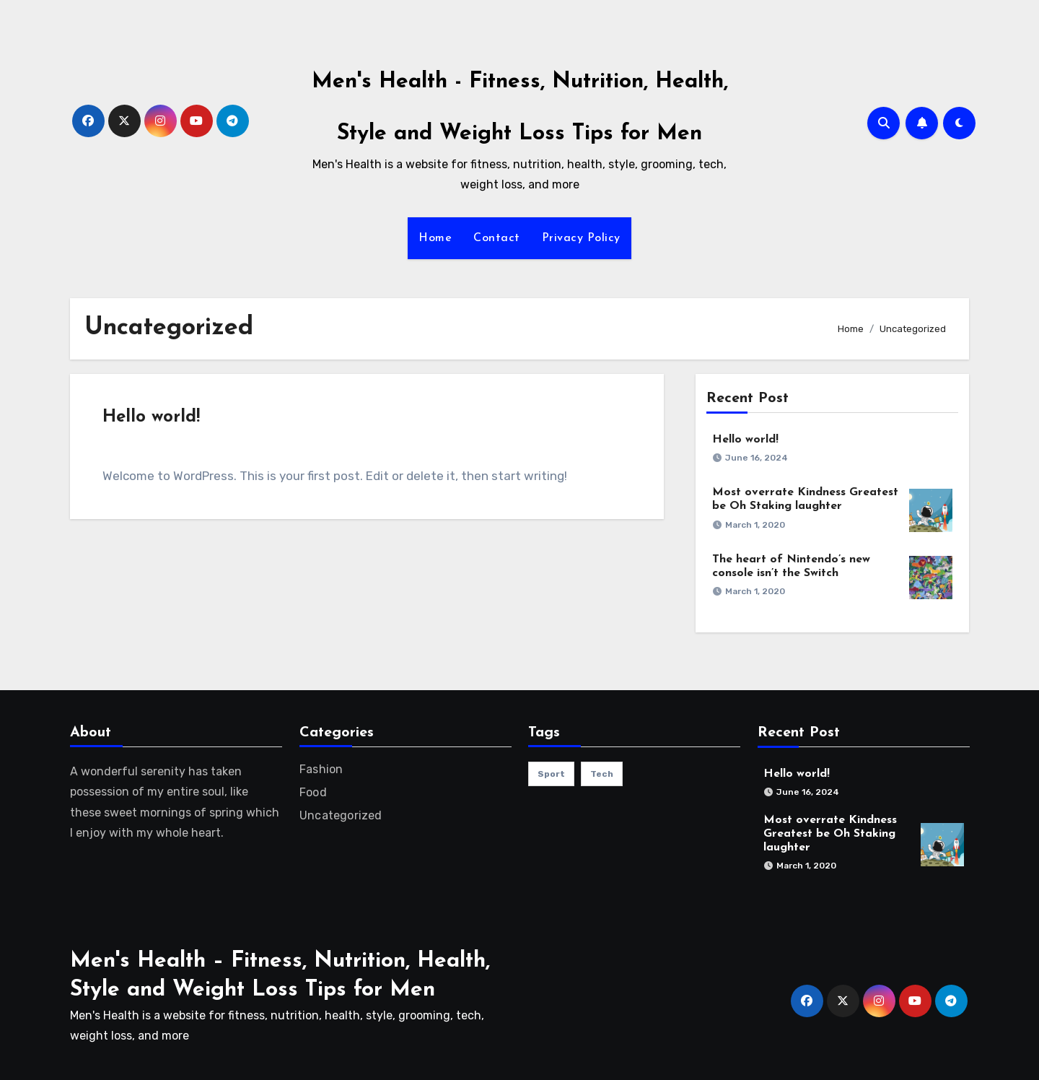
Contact (496, 238)
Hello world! (151, 417)
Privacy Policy (581, 238)
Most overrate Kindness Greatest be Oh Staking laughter (830, 833)
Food (313, 792)
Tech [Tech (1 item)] (601, 774)
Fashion (321, 769)
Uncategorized (340, 815)
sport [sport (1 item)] (551, 774)
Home (435, 238)
